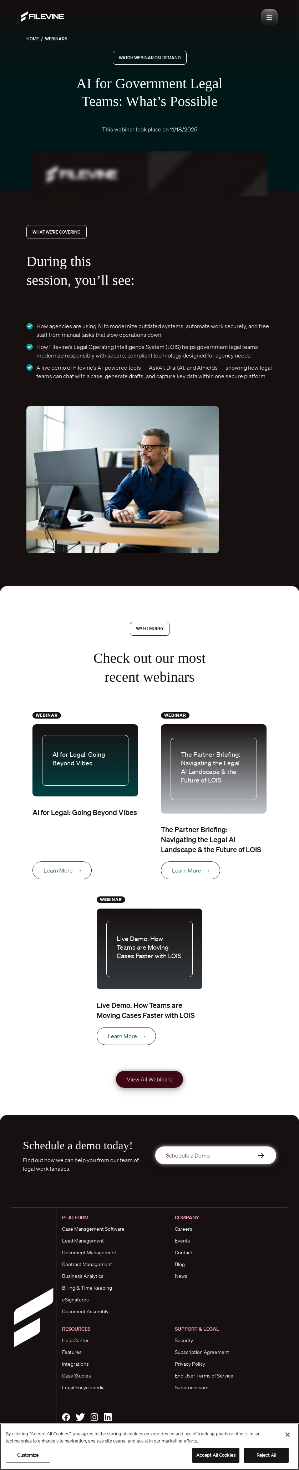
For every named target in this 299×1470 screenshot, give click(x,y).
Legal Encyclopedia (83, 1387)
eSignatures (75, 1299)
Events (182, 1241)
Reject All (266, 1455)
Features (72, 1352)
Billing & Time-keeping (87, 1288)
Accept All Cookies (215, 1455)
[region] (149, 1446)
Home (32, 39)
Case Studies (76, 1375)
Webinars (56, 39)
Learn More (62, 870)
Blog (180, 1264)
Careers (183, 1229)
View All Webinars (149, 1079)
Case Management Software (93, 1229)
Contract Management (87, 1264)
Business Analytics (82, 1276)
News (181, 1276)
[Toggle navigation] (269, 17)
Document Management (89, 1252)
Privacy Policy (190, 1364)
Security (184, 1340)
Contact (183, 1252)
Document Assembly (85, 1311)
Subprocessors (191, 1387)
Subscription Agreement (202, 1352)
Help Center (75, 1340)
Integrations (75, 1364)
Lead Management (83, 1241)
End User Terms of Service (204, 1375)
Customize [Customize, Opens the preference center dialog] (28, 1455)
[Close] (287, 1434)
